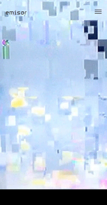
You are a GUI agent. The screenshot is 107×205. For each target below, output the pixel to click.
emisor (16, 11)
